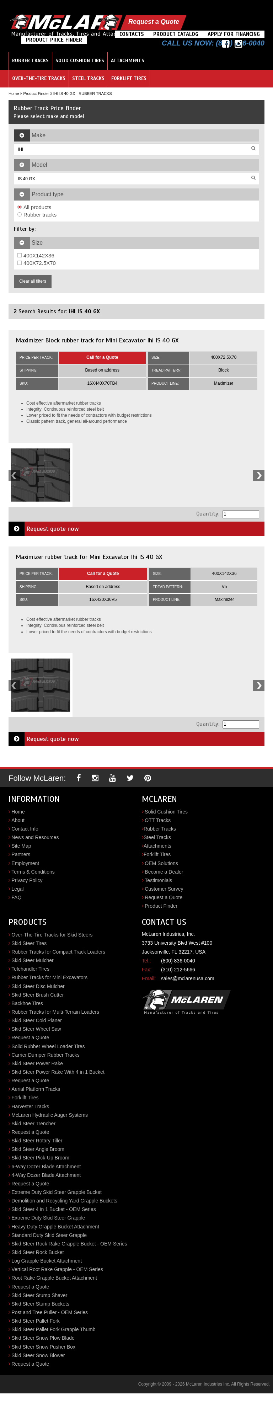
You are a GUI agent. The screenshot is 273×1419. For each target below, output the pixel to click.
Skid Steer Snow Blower (38, 1355)
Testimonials (158, 880)
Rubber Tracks (30, 61)
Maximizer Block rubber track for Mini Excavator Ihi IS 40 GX (97, 340)
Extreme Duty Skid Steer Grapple (48, 1218)
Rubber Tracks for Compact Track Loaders (58, 952)
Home (14, 93)
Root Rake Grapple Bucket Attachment (54, 1278)
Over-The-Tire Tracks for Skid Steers (51, 935)
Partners (20, 854)
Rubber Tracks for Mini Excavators (49, 977)
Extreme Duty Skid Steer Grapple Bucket (56, 1192)
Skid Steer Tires (29, 943)
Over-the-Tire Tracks (38, 78)
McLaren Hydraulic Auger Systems (49, 1115)
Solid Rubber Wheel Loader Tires (48, 1046)
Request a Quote (153, 21)
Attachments (127, 61)
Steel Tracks (88, 78)
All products (34, 207)
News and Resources (35, 837)
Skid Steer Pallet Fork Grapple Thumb (53, 1329)
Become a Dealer (164, 872)
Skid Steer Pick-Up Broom (40, 1158)
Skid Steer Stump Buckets (40, 1304)
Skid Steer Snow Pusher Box (43, 1347)
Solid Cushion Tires (79, 61)
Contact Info (24, 829)
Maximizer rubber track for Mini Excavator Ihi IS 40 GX (89, 557)
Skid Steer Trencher (33, 1123)
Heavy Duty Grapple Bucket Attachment (55, 1226)
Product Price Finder (54, 40)
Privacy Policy (26, 880)
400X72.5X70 (36, 263)
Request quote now (44, 529)
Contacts (131, 34)
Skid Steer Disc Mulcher (37, 986)
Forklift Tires (128, 78)
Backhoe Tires (27, 1003)
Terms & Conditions (32, 872)
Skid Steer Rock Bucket (37, 1252)
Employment (25, 863)
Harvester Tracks (30, 1106)
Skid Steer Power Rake (37, 1063)
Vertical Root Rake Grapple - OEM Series (57, 1269)
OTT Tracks (158, 820)
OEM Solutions (161, 863)
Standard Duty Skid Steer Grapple (49, 1235)
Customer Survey (164, 889)
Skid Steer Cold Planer (36, 1020)
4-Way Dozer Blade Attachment (46, 1175)
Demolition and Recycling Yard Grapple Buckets (64, 1201)
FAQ (16, 897)
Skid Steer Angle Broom (37, 1149)
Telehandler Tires (30, 969)
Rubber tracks (37, 215)
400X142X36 (35, 255)
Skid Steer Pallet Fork (35, 1321)
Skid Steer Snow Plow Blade (42, 1338)
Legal (17, 889)
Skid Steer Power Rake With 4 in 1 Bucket (57, 1072)
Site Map (21, 846)
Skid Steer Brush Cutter (37, 995)
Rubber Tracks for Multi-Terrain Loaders (55, 1012)
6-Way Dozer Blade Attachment (46, 1166)
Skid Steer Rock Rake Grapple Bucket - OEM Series (69, 1244)
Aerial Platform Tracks (35, 1089)
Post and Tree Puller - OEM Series (49, 1312)
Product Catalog (175, 34)
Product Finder (36, 93)
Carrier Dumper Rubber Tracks (45, 1055)
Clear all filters (32, 281)
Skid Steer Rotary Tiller (36, 1140)
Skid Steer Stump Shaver (39, 1295)
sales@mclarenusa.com (187, 978)
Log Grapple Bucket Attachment (46, 1261)
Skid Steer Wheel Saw (36, 1029)
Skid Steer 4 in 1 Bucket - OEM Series (53, 1209)
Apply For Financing (234, 34)
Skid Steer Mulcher (32, 960)
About (18, 820)
